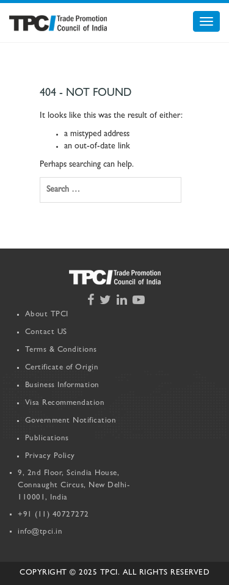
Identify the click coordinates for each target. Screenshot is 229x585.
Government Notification (71, 421)
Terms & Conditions (61, 350)
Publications (47, 439)
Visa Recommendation (65, 403)
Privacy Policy (50, 456)
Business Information (62, 386)
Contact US (46, 332)
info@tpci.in (40, 532)
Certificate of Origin (62, 368)
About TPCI (46, 315)
